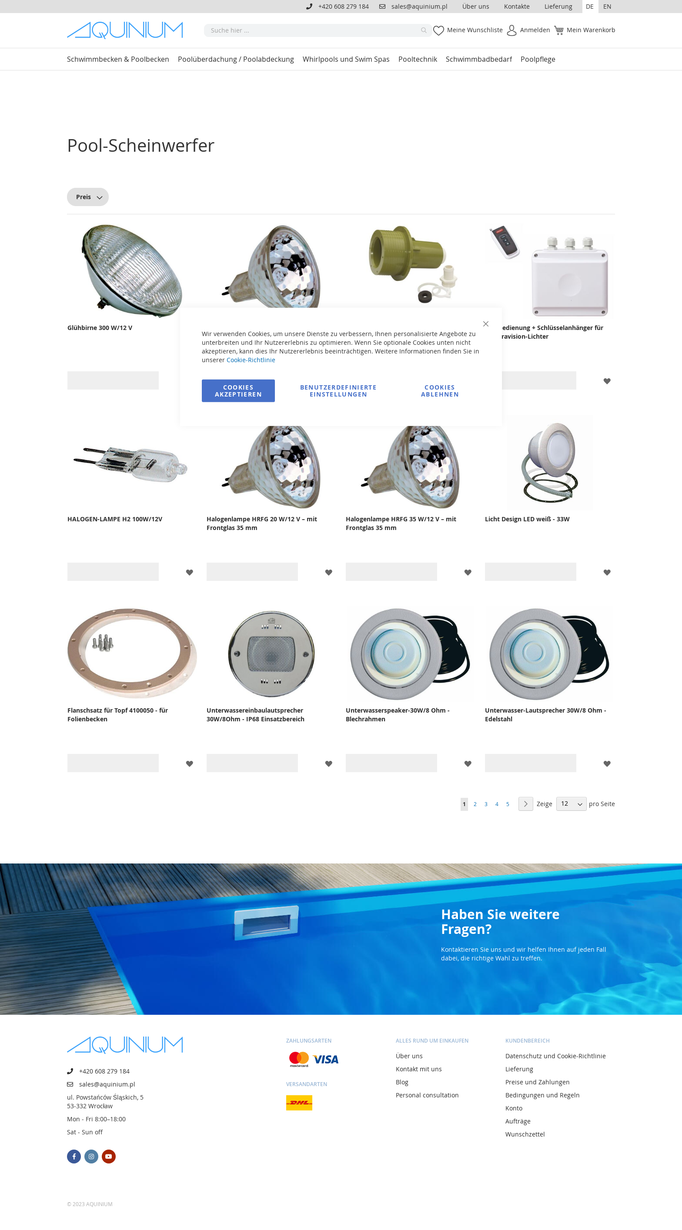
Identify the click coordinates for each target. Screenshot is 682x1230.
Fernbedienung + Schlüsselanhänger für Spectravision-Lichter (544, 331)
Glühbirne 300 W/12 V (99, 327)
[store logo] (128, 30)
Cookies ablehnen (440, 390)
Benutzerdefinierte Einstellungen (338, 390)
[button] (590, 6)
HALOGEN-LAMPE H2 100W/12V (114, 519)
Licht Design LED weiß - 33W (527, 519)
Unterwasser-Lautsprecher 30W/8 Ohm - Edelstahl (545, 714)
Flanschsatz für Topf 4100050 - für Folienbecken (117, 714)
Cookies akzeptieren (238, 390)
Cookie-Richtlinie (251, 359)
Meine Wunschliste (475, 30)
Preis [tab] (83, 197)
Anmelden (535, 30)
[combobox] (318, 30)
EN (607, 6)
